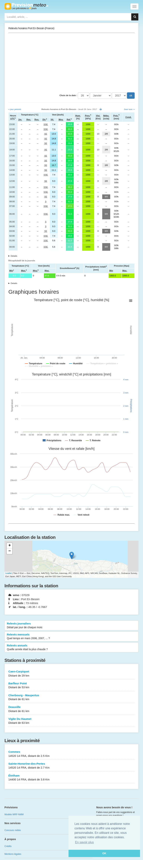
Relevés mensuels (71, 636)
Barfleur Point (71, 685)
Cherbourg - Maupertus (71, 697)
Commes (71, 754)
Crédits (8, 846)
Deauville (71, 709)
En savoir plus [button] (84, 842)
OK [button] (104, 853)
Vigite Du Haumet (71, 721)
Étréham (71, 778)
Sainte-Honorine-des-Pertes (71, 766)
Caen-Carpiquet (71, 673)
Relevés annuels (71, 647)
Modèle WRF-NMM (14, 814)
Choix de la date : (68, 95)
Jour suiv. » (129, 109)
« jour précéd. (14, 109)
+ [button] (9, 545)
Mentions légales (12, 854)
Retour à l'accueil (26, 6)
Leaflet (8, 573)
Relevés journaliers (71, 625)
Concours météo (12, 830)
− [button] (9, 551)
